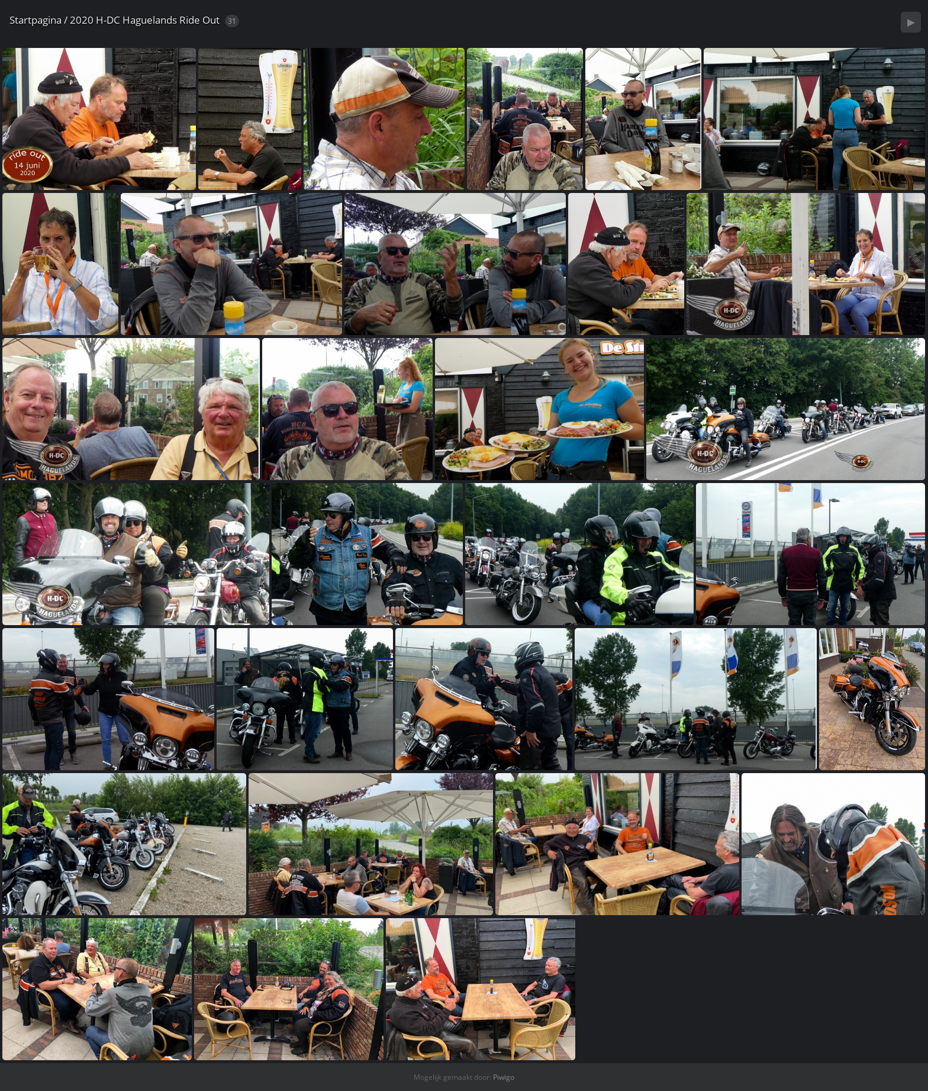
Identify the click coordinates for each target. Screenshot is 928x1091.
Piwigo (503, 1077)
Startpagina (35, 20)
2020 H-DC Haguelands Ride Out (145, 20)
